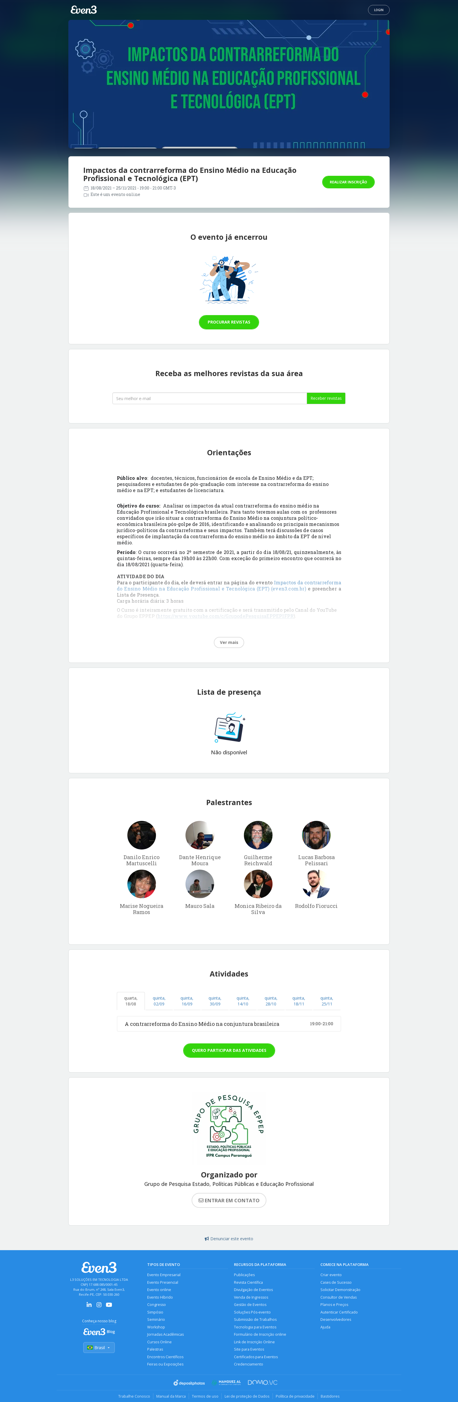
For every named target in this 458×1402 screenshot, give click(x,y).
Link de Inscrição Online (254, 1342)
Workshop (156, 1327)
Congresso (156, 1304)
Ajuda (325, 1327)
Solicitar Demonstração (340, 1289)
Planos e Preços (334, 1304)
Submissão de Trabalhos (255, 1319)
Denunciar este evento (229, 1238)
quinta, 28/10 (271, 1001)
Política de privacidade (295, 1396)
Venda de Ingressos (251, 1297)
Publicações (244, 1274)
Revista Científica (248, 1282)
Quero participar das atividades (229, 1050)
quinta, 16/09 (187, 1001)
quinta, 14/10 (243, 1001)
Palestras (155, 1349)
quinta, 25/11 (326, 1001)
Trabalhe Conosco (134, 1396)
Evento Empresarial (164, 1274)
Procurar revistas (229, 322)
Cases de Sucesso (336, 1282)
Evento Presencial (162, 1282)
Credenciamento (248, 1364)
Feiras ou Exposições (165, 1364)
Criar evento (331, 1274)
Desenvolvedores (335, 1319)
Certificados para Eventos (256, 1356)
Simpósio (155, 1312)
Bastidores (330, 1396)
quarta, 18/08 (131, 1001)
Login (379, 10)
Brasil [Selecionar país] (99, 1347)
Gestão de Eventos (250, 1304)
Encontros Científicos (165, 1356)
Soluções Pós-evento (252, 1312)
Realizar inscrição (348, 182)
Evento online (159, 1289)
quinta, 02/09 (159, 1001)
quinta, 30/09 (215, 1001)
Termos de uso (205, 1396)
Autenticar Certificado (339, 1312)
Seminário (156, 1319)
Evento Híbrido (160, 1297)
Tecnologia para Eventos (255, 1327)
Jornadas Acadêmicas (165, 1334)
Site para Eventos (249, 1349)
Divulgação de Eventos (253, 1289)
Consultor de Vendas (338, 1297)
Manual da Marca (171, 1396)
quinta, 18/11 (298, 1001)
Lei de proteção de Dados (247, 1396)
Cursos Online (159, 1342)
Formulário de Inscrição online (260, 1334)
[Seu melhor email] (209, 398)
